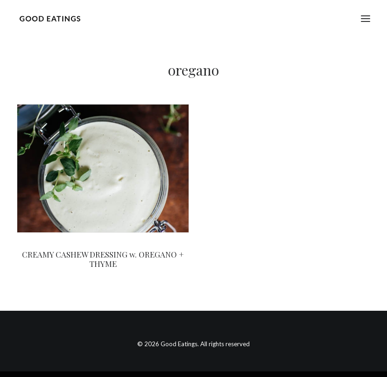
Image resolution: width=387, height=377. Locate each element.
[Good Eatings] (50, 18)
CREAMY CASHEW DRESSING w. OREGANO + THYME (103, 259)
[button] (365, 18)
